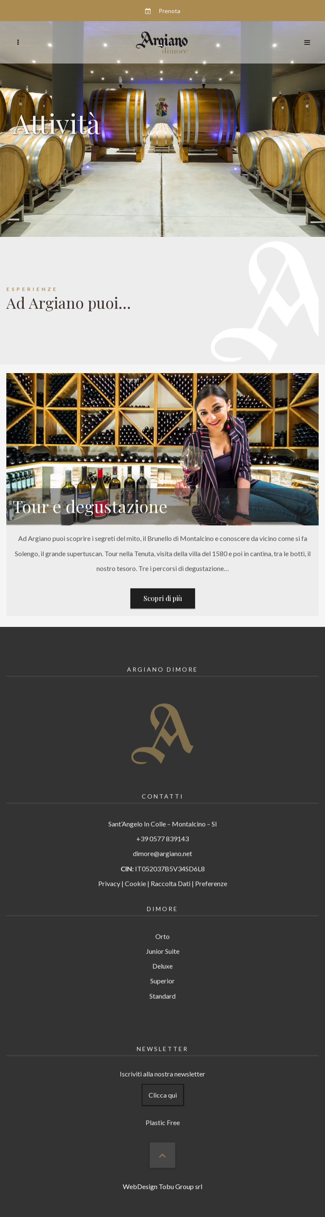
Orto (162, 926)
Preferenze (211, 873)
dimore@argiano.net (162, 843)
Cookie (135, 873)
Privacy (109, 873)
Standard (162, 985)
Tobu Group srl (180, 1186)
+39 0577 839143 (162, 828)
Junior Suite (162, 941)
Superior (162, 971)
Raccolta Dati (170, 873)
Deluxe (162, 956)
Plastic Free (163, 1112)
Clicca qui (163, 1085)
